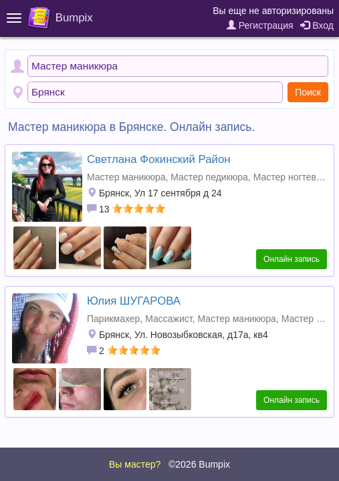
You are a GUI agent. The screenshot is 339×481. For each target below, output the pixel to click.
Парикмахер (113, 318)
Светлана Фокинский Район (159, 159)
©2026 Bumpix (199, 464)
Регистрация (260, 25)
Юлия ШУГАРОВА (134, 301)
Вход (317, 25)
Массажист (168, 318)
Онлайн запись (291, 259)
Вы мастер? (134, 464)
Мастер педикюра (209, 177)
